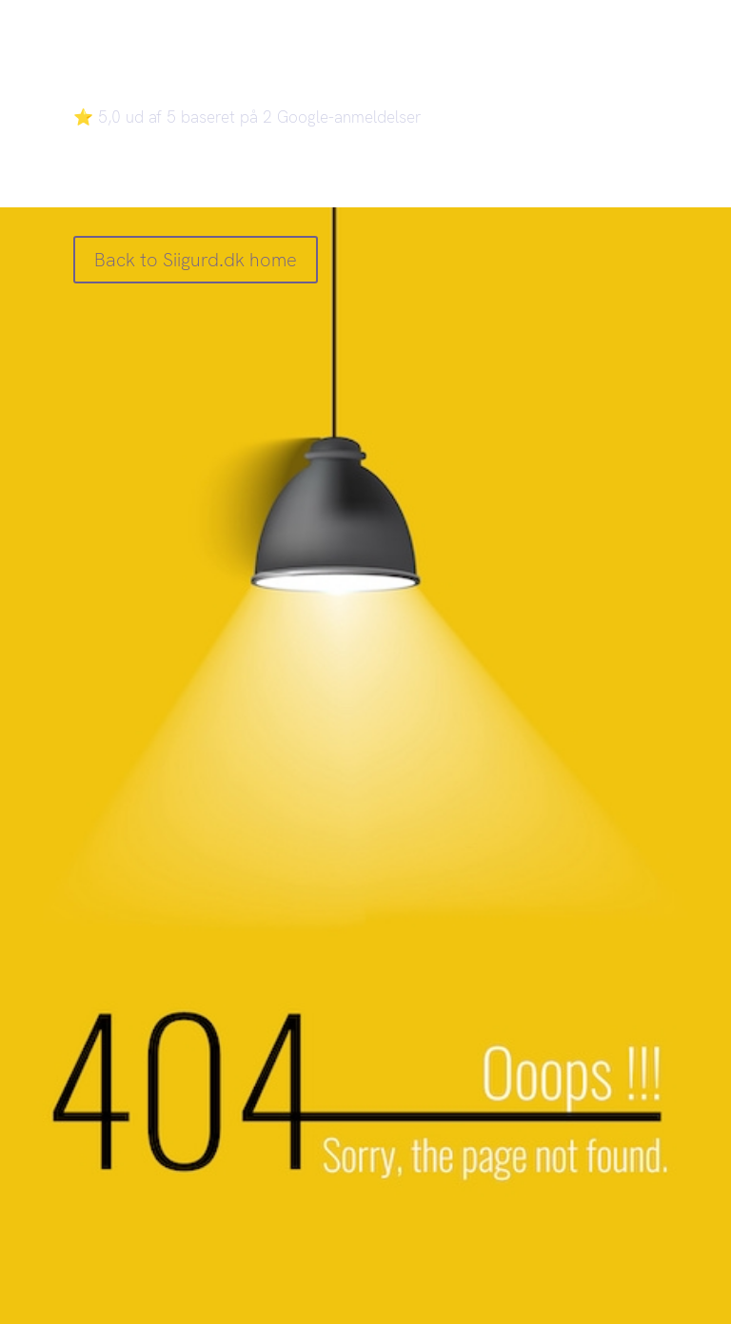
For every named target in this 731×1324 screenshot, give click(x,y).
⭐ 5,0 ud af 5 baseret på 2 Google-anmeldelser (247, 117)
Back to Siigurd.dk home (195, 259)
